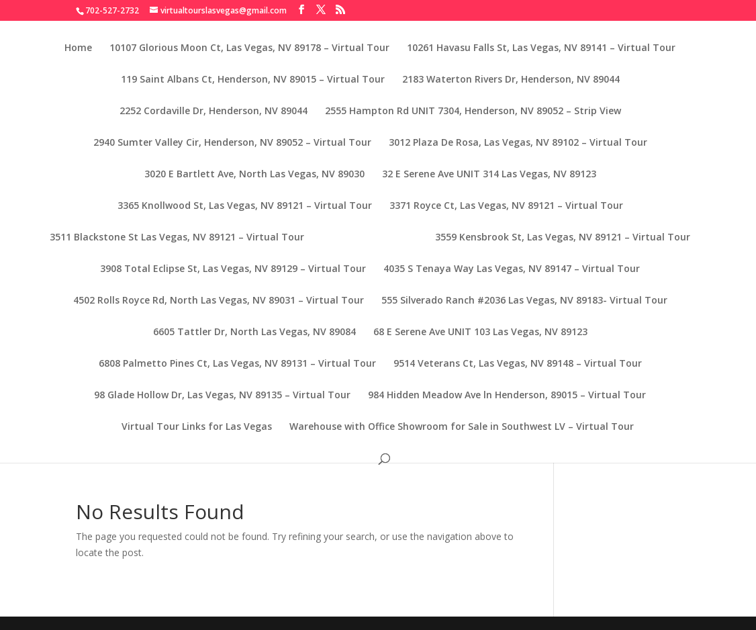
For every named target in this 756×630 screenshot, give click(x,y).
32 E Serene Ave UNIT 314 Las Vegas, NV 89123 (489, 174)
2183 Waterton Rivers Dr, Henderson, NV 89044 (511, 80)
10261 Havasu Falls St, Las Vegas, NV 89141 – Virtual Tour (541, 48)
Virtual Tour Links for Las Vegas (197, 427)
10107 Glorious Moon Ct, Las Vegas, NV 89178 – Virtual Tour (249, 48)
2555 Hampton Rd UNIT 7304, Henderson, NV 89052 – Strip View (473, 111)
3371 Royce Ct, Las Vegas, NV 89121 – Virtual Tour (506, 206)
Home (78, 48)
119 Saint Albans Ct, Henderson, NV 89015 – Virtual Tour (253, 80)
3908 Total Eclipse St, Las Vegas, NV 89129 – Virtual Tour (233, 269)
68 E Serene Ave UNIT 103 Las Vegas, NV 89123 (480, 332)
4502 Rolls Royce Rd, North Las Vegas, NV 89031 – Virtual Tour (218, 301)
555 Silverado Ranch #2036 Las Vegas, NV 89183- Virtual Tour (524, 301)
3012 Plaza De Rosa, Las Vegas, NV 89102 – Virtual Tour (518, 143)
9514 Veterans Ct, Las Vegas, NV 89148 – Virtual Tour (517, 364)
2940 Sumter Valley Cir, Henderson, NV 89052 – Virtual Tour (232, 143)
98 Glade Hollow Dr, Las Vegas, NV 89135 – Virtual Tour (222, 395)
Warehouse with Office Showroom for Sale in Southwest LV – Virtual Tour (461, 427)
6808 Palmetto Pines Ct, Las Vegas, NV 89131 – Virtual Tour (237, 364)
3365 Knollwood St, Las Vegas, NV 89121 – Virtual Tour (244, 206)
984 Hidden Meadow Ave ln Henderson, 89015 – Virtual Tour (507, 395)
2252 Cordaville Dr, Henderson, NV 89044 (214, 111)
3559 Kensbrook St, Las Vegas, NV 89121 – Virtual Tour (562, 237)
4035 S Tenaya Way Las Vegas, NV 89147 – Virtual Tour (511, 269)
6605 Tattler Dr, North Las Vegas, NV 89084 (254, 332)
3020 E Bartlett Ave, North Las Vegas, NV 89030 (254, 174)
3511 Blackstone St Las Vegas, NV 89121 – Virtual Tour (177, 237)
